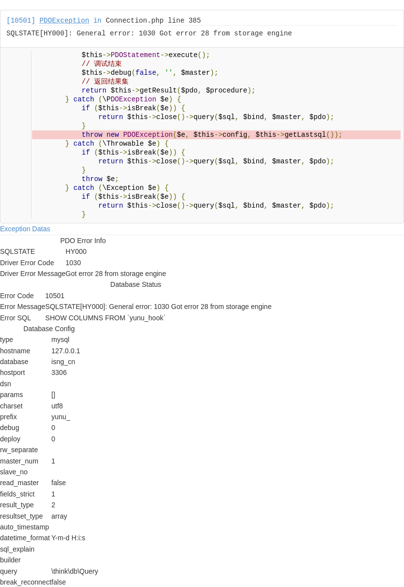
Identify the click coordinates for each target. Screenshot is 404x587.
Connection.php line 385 (153, 21)
